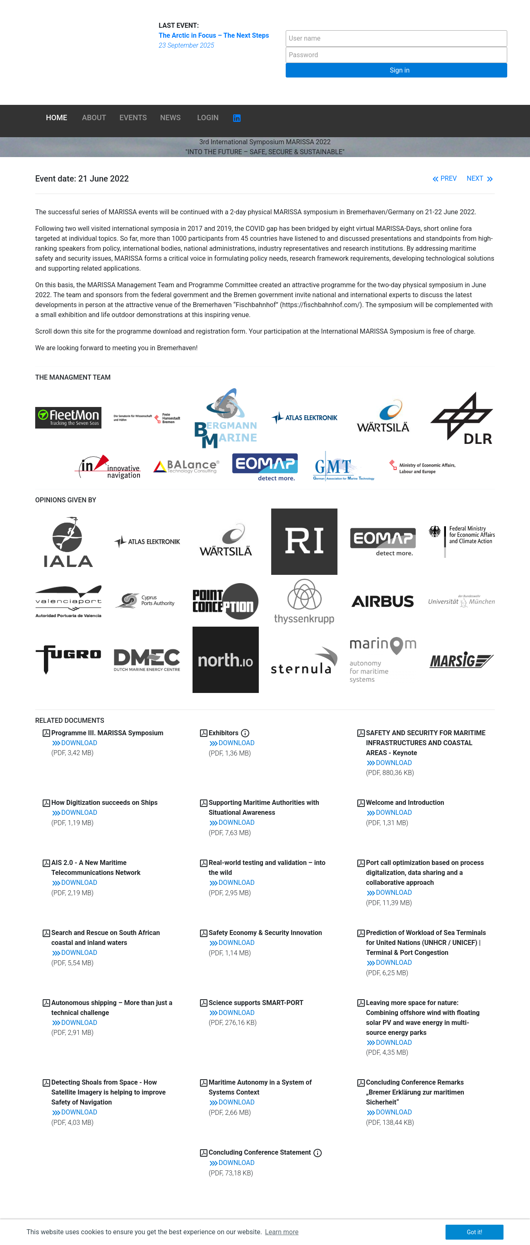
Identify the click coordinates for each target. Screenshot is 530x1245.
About (94, 117)
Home (56, 117)
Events (133, 117)
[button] (396, 70)
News (170, 117)
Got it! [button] (474, 1232)
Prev (444, 178)
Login (208, 117)
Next (481, 178)
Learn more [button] (282, 1232)
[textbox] (396, 38)
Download (74, 743)
